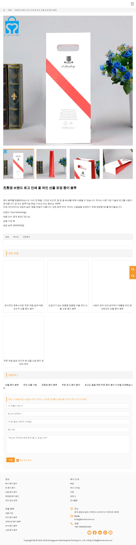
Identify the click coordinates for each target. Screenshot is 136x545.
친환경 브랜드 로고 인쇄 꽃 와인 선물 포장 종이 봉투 (35, 10)
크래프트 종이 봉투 (13, 521)
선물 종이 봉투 (12, 384)
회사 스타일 (75, 487)
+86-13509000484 (82, 526)
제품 (10, 10)
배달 (72, 483)
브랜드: (6, 212)
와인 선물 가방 (30, 384)
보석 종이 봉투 (11, 525)
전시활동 (74, 500)
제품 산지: (8, 216)
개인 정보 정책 (25, 460)
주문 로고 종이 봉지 (71, 384)
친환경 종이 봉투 (49, 384)
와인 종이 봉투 (11, 517)
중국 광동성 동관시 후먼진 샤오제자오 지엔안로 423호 (96, 512)
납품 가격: (8, 221)
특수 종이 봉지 (11, 483)
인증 (72, 492)
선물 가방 (9, 513)
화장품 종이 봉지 (12, 496)
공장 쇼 (73, 496)
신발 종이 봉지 (11, 492)
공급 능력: (8, 225)
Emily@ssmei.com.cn (84, 519)
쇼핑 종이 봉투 (11, 530)
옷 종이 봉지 (10, 487)
